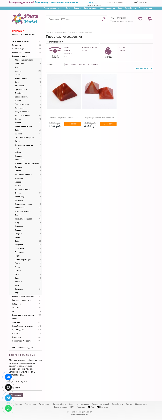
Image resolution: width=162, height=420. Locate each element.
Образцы (121, 50)
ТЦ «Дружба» (93, 64)
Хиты (68, 8)
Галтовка (121, 47)
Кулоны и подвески (89, 47)
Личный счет (44, 404)
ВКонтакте (102, 407)
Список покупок (18, 381)
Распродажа (18, 31)
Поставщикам (30, 404)
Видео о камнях (60, 407)
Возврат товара (145, 8)
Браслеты (68, 53)
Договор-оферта (59, 404)
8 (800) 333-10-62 (139, 2)
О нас (120, 8)
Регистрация (121, 18)
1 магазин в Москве (93, 5)
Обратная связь (141, 404)
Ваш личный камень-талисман (24, 35)
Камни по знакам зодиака (22, 348)
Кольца (67, 47)
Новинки (77, 8)
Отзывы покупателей (100, 404)
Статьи (129, 404)
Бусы (66, 56)
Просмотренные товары (53, 8)
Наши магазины (90, 8)
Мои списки (16, 395)
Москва (94, 2)
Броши (84, 50)
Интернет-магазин (78, 64)
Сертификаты (130, 8)
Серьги (67, 50)
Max (91, 407)
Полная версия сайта (79, 415)
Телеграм (81, 407)
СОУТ (72, 407)
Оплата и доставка (107, 8)
